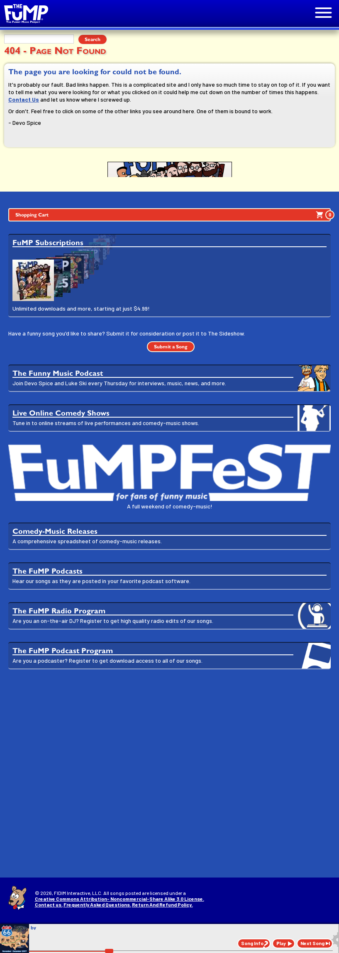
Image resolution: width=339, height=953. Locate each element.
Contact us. (49, 904)
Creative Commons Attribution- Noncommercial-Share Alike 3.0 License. (119, 899)
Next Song (312, 943)
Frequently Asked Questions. (97, 904)
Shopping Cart (173, 214)
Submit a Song (171, 347)
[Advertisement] (169, 740)
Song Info (252, 943)
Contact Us (23, 99)
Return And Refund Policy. (162, 904)
